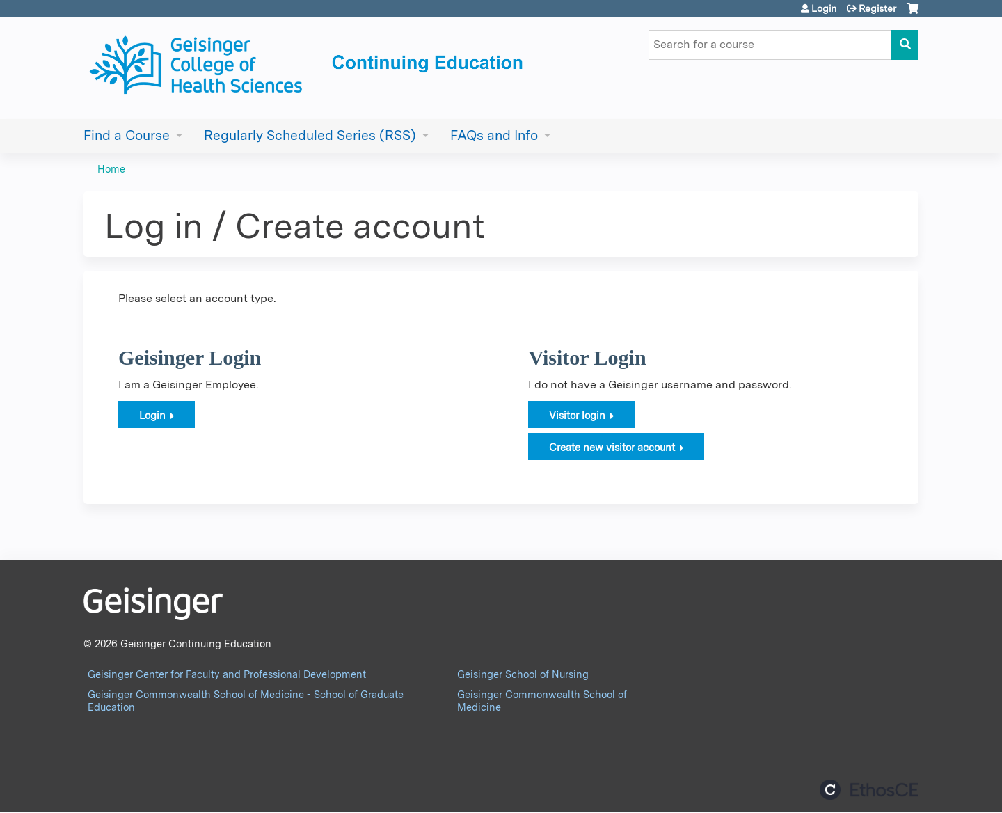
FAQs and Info (494, 135)
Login (823, 8)
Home (111, 169)
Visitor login (577, 415)
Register (877, 8)
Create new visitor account (612, 447)
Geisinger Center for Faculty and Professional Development (227, 674)
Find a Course (127, 135)
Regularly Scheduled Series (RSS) (310, 135)
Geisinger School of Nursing (523, 674)
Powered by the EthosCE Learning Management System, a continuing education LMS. (869, 790)
